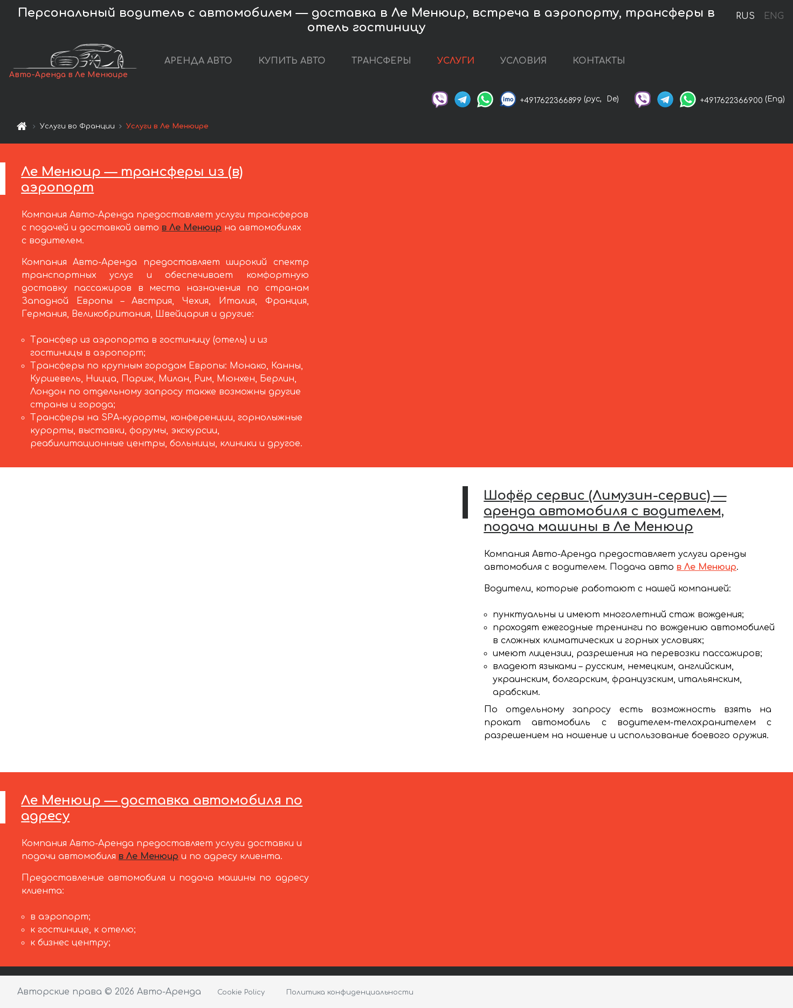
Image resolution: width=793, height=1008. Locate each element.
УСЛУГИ (456, 61)
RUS (745, 16)
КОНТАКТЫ (599, 61)
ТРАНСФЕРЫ (382, 61)
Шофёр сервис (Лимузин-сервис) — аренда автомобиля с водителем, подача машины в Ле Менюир (605, 511)
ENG (773, 16)
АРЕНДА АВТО (199, 61)
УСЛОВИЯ (524, 61)
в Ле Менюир (192, 228)
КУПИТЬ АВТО (292, 61)
